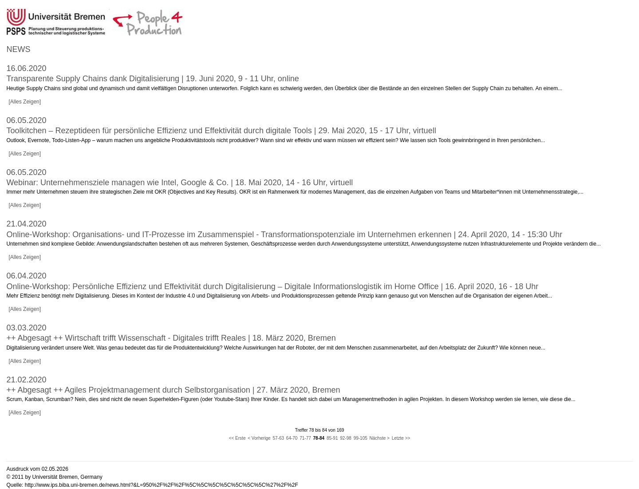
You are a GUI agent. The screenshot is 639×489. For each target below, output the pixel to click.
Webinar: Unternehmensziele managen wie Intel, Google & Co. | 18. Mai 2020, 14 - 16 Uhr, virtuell (179, 182)
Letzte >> (401, 438)
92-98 (345, 438)
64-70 (292, 438)
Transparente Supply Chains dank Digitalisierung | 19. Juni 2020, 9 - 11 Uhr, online (152, 78)
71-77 (305, 438)
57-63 (278, 438)
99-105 (360, 438)
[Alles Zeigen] (24, 102)
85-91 (332, 438)
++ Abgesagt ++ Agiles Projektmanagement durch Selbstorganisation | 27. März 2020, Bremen (173, 390)
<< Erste (237, 438)
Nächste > (380, 438)
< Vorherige (259, 438)
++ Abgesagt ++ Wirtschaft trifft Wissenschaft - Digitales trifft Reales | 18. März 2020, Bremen (170, 338)
